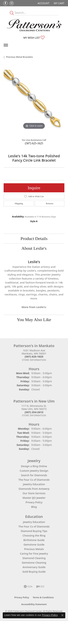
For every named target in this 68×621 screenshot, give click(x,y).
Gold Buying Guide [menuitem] (34, 571)
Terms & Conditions (43, 597)
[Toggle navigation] (6, 45)
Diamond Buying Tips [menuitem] (34, 531)
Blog (34, 507)
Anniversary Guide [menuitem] (34, 567)
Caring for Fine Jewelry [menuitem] (34, 553)
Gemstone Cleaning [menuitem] (34, 562)
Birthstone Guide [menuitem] (34, 540)
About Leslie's (33, 248)
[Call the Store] (34, 356)
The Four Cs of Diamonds (34, 479)
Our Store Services (33, 493)
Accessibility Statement (34, 604)
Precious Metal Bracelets (19, 57)
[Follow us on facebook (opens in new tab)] (5, 3)
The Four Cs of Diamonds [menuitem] (34, 526)
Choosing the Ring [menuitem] (34, 535)
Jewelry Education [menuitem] (34, 522)
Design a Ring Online (34, 466)
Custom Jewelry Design (34, 470)
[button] (43, 3)
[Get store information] (34, 360)
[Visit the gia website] (28, 586)
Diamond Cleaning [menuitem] (34, 558)
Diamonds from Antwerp (34, 488)
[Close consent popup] (62, 615)
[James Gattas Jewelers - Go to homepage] (34, 25)
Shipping (19, 203)
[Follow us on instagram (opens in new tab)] (11, 3)
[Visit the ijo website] (40, 586)
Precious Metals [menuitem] (34, 549)
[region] (34, 100)
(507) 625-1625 (34, 143)
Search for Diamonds (34, 475)
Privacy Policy (34, 502)
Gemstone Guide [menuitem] (34, 544)
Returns (49, 203)
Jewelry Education (34, 484)
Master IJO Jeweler (34, 497)
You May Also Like (34, 319)
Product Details (34, 238)
